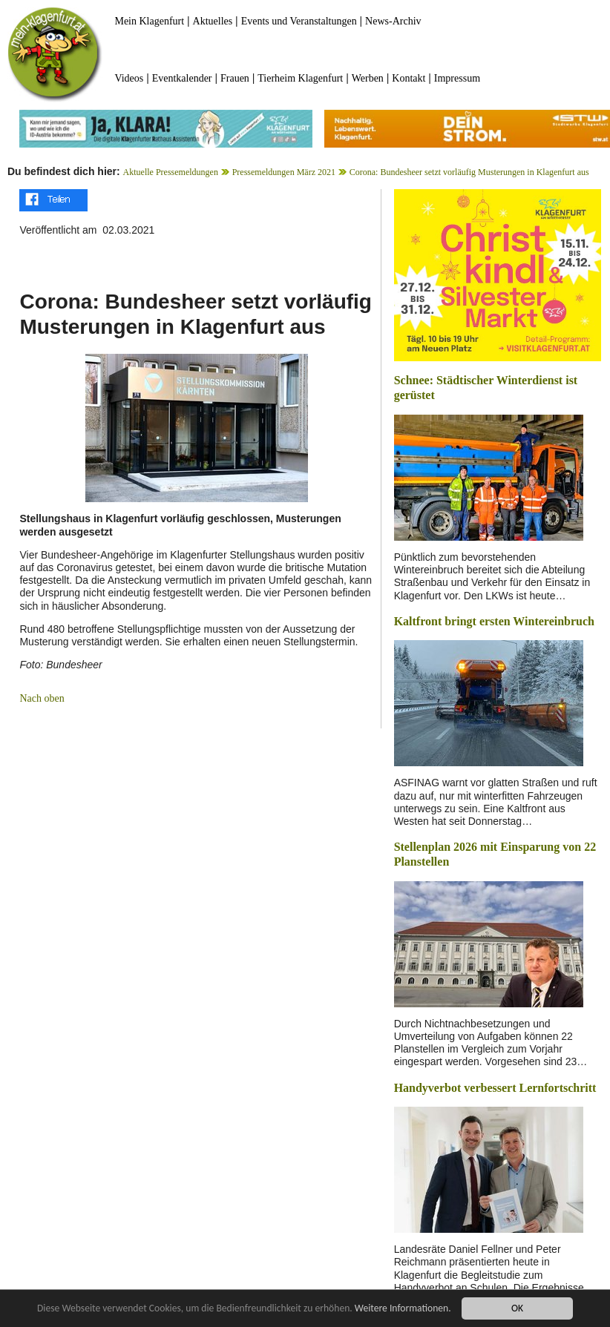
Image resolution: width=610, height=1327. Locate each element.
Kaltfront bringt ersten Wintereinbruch (494, 621)
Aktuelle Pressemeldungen (170, 172)
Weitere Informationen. (403, 1308)
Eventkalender (182, 78)
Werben (368, 78)
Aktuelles (213, 21)
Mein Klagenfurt (149, 21)
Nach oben (41, 698)
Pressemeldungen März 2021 (283, 172)
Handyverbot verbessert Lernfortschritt (495, 1087)
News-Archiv (393, 21)
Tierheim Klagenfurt (300, 78)
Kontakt (408, 78)
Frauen (234, 78)
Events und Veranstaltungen (299, 21)
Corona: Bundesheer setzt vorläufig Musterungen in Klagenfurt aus (469, 172)
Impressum (457, 78)
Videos (128, 78)
